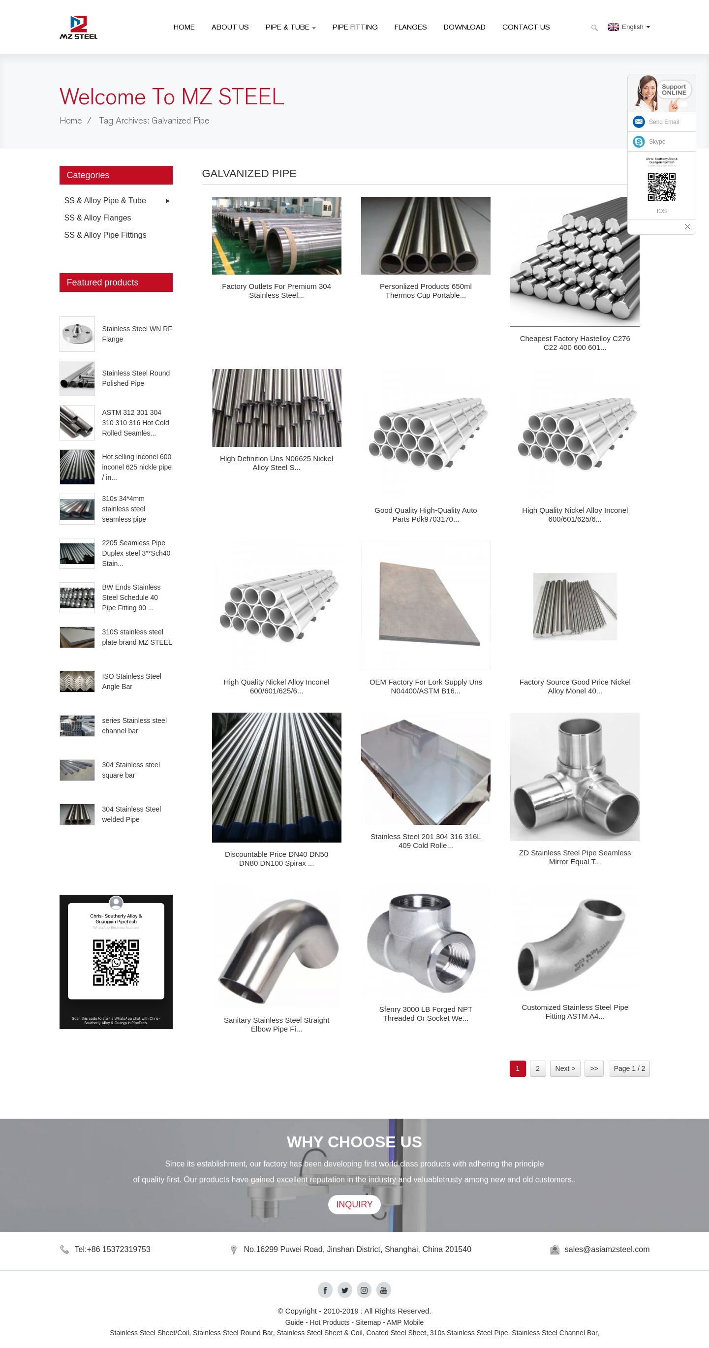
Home (71, 121)
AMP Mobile (405, 1322)
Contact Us (526, 27)
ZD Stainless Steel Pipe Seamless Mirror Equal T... (575, 857)
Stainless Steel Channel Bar (554, 1333)
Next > (565, 1068)
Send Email (664, 122)
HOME (184, 27)
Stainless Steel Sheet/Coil (149, 1333)
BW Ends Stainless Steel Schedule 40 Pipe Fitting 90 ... (131, 597)
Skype (657, 141)
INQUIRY (354, 1221)
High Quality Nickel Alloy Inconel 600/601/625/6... (575, 514)
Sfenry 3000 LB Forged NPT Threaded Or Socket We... (425, 1013)
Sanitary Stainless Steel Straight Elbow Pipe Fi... (276, 1024)
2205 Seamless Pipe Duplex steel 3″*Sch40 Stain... (136, 553)
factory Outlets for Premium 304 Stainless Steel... (276, 290)
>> (594, 1068)
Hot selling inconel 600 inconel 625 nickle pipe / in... (137, 467)
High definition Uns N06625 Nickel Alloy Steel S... (276, 462)
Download (465, 27)
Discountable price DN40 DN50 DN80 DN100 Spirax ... (276, 858)
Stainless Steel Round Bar (233, 1333)
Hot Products (330, 1322)
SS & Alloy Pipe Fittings (105, 235)
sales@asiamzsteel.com (607, 1249)
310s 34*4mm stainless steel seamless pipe (124, 509)
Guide (294, 1322)
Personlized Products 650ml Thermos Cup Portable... (426, 290)
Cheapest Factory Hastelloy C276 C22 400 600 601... (575, 342)
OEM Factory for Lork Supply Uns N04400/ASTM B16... (426, 686)
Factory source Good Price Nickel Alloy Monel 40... (575, 686)
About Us (230, 27)
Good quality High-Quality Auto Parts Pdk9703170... (425, 514)
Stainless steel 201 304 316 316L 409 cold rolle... (425, 840)
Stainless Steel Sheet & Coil (320, 1333)
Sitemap (368, 1322)
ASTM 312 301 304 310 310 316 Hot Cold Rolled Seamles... (135, 422)
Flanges (411, 27)
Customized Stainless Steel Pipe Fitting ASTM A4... (575, 1011)
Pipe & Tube (291, 27)
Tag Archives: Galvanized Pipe (154, 121)
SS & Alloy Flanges (97, 218)
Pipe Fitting (355, 27)
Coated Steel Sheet (396, 1333)
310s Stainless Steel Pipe (469, 1333)
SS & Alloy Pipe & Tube (105, 200)
